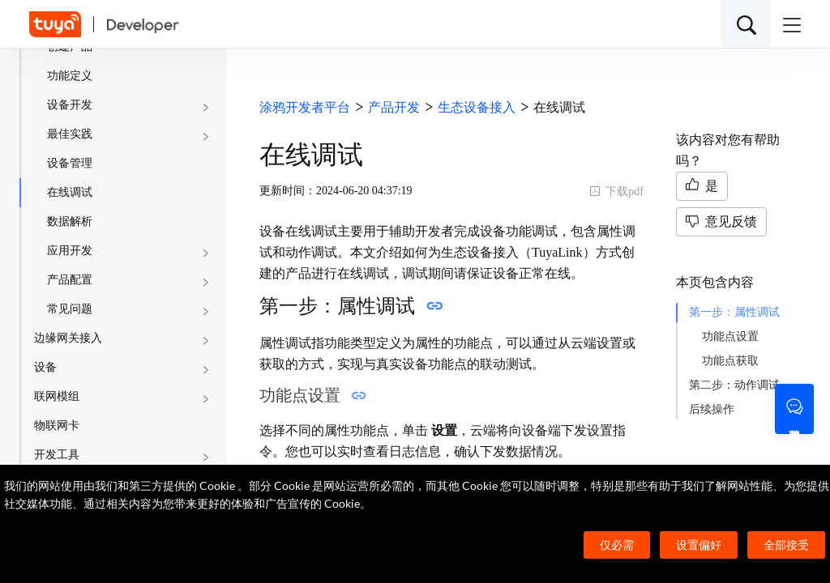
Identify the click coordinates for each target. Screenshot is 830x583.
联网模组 (56, 396)
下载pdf (616, 191)
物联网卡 (56, 425)
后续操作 (711, 409)
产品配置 (69, 280)
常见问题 (69, 309)
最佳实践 (69, 134)
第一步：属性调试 (734, 312)
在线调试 (69, 192)
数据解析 (69, 221)
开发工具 (56, 455)
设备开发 (69, 105)
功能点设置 (730, 336)
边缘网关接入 (68, 338)
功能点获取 (730, 361)
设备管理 (69, 163)
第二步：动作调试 (734, 385)
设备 (45, 367)
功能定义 (69, 76)
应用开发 (69, 251)
